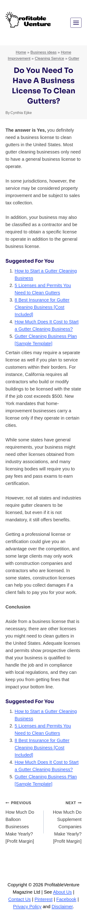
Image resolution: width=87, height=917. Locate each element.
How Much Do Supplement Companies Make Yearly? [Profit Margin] (65, 821)
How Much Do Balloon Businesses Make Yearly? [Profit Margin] (22, 821)
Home (21, 52)
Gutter (74, 58)
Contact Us (19, 899)
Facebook (66, 899)
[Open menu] (76, 22)
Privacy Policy (27, 906)
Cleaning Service (49, 58)
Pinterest (43, 899)
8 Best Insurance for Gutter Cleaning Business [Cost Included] (42, 307)
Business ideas (43, 52)
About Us (62, 892)
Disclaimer (62, 906)
